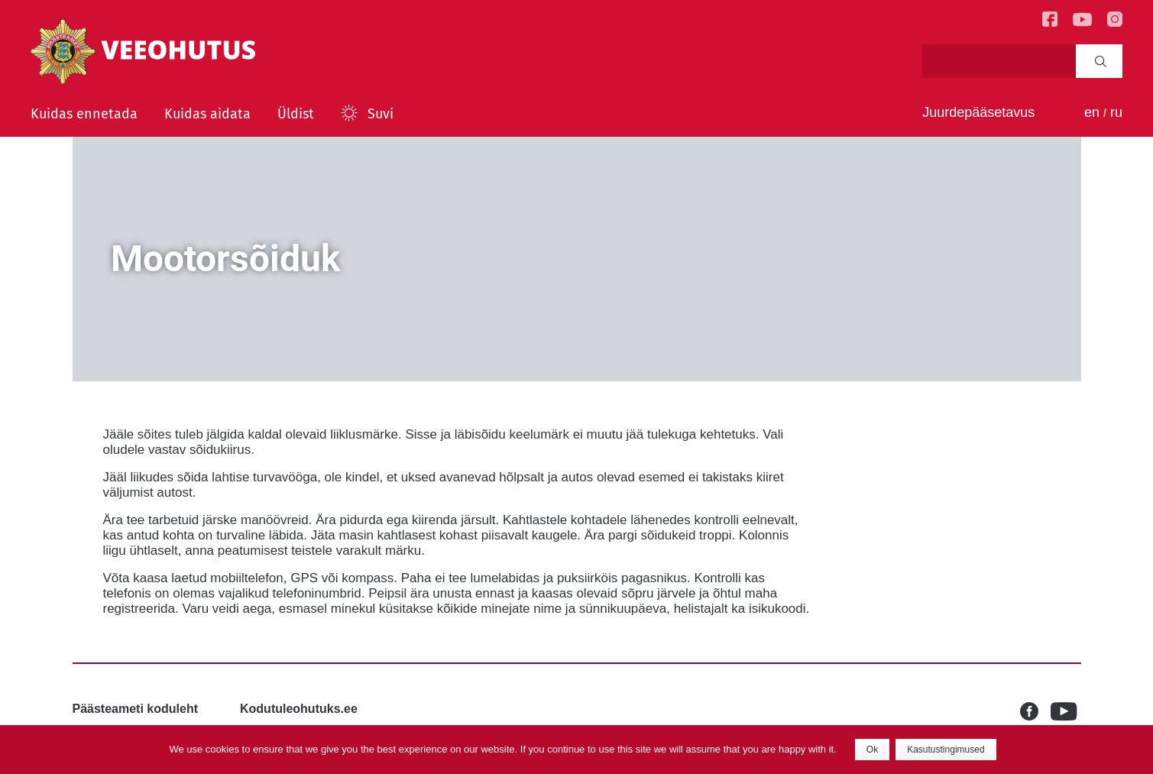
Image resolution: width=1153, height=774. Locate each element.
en (1092, 112)
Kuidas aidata (207, 113)
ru (1116, 112)
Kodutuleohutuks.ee (299, 708)
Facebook (1035, 711)
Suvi (381, 113)
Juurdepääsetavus (978, 112)
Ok (872, 749)
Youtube (1066, 711)
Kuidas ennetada (84, 113)
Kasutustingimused (945, 749)
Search (1100, 61)
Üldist (295, 113)
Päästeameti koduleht (136, 708)
